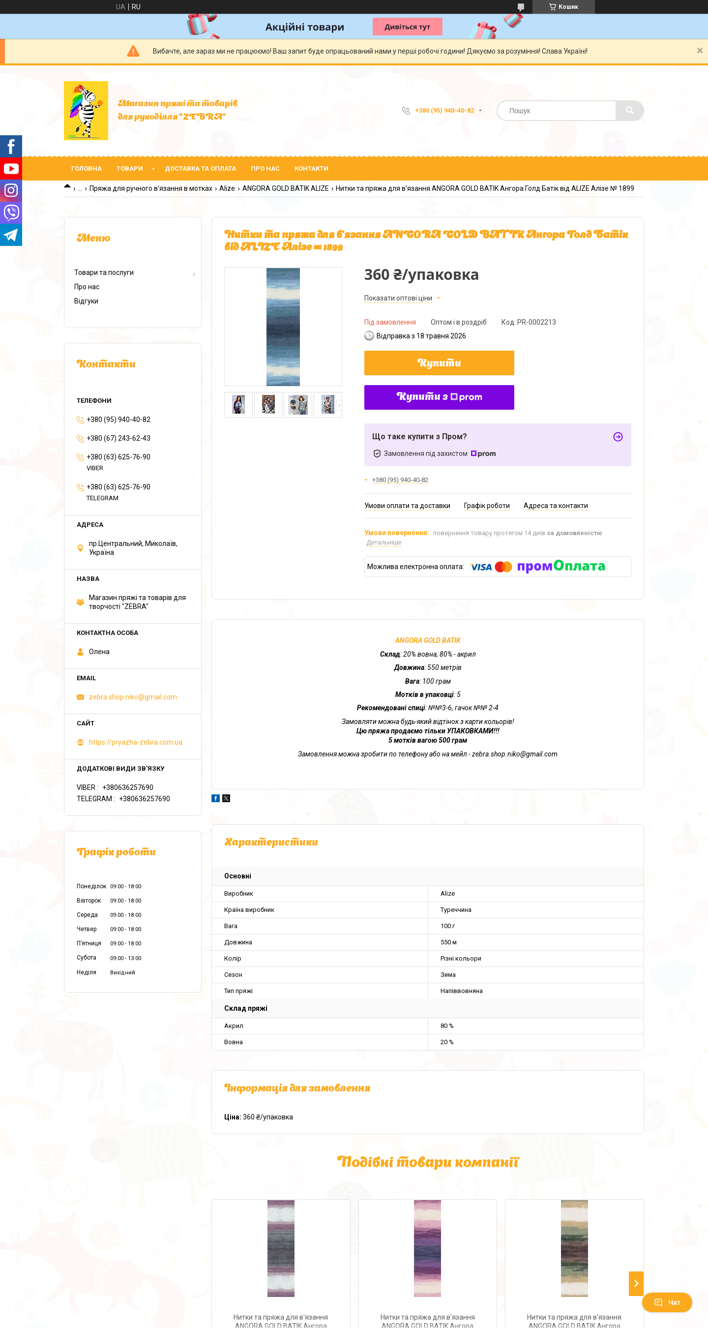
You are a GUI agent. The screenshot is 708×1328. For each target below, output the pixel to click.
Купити (439, 364)
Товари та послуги (104, 272)
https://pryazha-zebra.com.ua (135, 742)
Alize (227, 188)
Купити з (439, 397)
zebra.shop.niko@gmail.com (133, 697)
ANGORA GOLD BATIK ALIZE (285, 188)
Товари (130, 168)
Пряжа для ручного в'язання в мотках (150, 188)
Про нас (265, 168)
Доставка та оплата (200, 168)
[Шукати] (630, 110)
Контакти (311, 168)
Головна (86, 168)
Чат (667, 1302)
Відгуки (86, 301)
